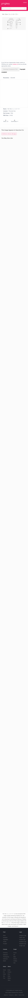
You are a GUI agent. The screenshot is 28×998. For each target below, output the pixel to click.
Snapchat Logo (22, 943)
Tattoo (9, 980)
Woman (15, 958)
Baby (14, 956)
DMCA (16, 995)
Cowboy (15, 960)
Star (4, 976)
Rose (9, 974)
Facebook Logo (22, 941)
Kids (14, 962)
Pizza (4, 935)
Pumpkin (5, 943)
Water (9, 976)
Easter (4, 960)
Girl (14, 954)
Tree (4, 978)
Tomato (4, 941)
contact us (15, 64)
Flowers (9, 972)
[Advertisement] (14, 45)
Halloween (5, 954)
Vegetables (5, 939)
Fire (4, 972)
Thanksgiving (6, 956)
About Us (6, 995)
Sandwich (5, 937)
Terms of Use (21, 995)
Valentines (5, 958)
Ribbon (9, 978)
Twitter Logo (22, 937)
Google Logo (22, 945)
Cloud (4, 970)
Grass (4, 974)
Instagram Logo (22, 935)
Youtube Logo (22, 939)
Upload (25, 2)
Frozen (15, 952)
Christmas (5, 952)
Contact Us (11, 995)
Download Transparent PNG (10, 69)
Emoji (9, 970)
